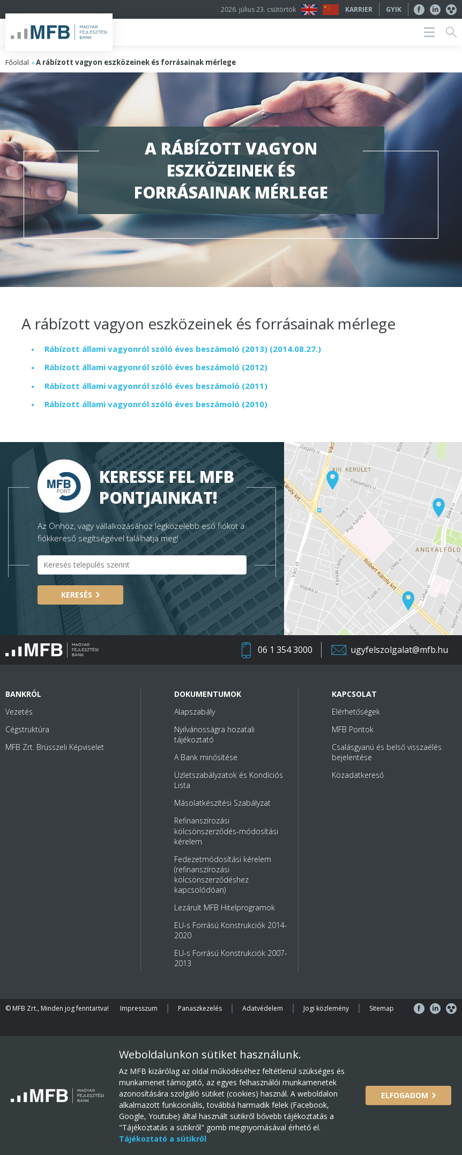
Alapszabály (194, 712)
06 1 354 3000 (285, 650)
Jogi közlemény (326, 1008)
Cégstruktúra (27, 729)
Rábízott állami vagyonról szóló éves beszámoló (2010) (155, 404)
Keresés (76, 595)
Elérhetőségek (356, 712)
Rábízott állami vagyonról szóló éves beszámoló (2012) (155, 367)
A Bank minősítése (205, 757)
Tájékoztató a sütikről (162, 1139)
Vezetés (19, 712)
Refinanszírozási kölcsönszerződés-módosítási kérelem (226, 830)
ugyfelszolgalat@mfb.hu (399, 650)
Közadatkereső (358, 775)
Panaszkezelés (200, 1008)
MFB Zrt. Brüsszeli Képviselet (54, 747)
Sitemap (381, 1008)
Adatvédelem (262, 1008)
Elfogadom (404, 1095)
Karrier (358, 9)
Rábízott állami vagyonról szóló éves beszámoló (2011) (155, 385)
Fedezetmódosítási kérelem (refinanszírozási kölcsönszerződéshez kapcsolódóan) (222, 874)
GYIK (393, 9)
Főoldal (17, 62)
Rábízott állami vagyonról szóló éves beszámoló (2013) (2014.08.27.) (182, 348)
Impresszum (139, 1008)
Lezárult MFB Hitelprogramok (224, 907)
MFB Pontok (353, 729)
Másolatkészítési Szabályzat (222, 803)
